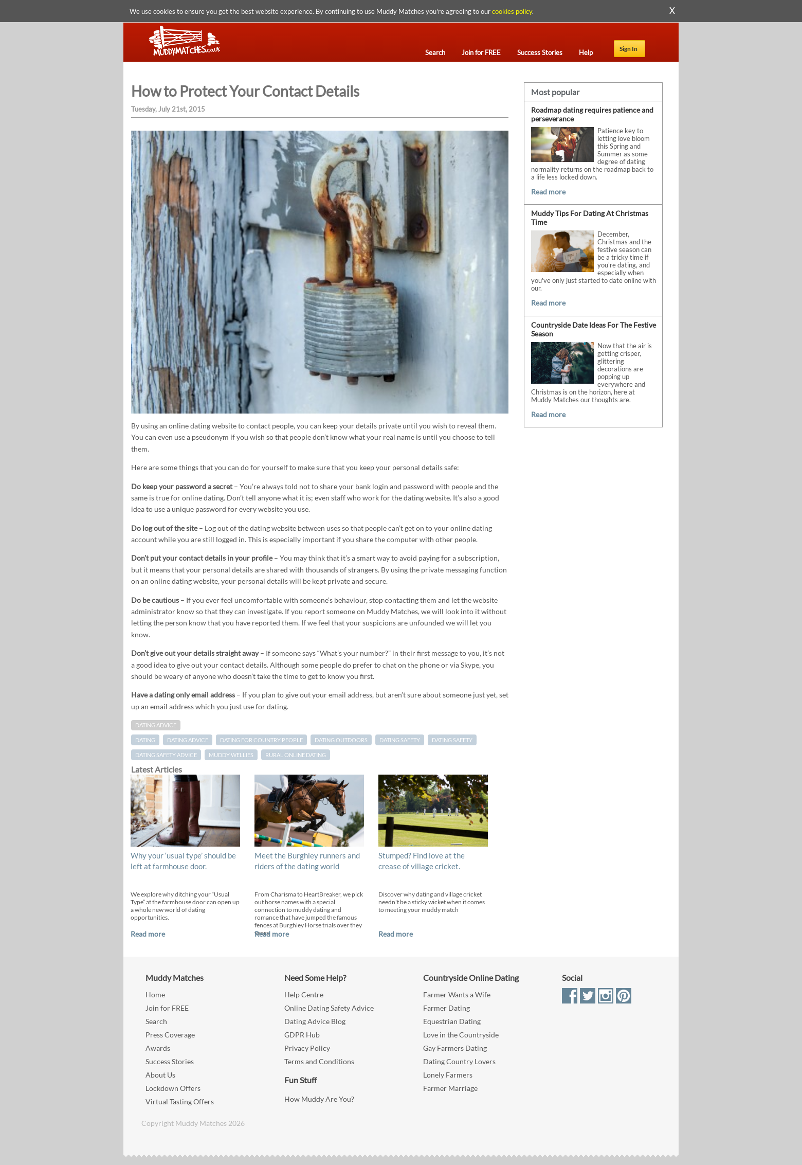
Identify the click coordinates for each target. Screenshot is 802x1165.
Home (155, 994)
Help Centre (303, 994)
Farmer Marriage (450, 1088)
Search (156, 1021)
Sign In (628, 48)
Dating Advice (155, 725)
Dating (145, 740)
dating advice (187, 740)
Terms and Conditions (319, 1061)
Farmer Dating (446, 1007)
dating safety (452, 740)
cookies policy (512, 11)
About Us (160, 1074)
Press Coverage (170, 1034)
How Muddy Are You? (319, 1099)
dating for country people (261, 740)
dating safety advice (166, 754)
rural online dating (295, 754)
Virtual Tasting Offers (179, 1101)
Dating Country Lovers (459, 1061)
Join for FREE (167, 1007)
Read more (148, 933)
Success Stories (169, 1061)
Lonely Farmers (447, 1074)
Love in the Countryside (461, 1034)
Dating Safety (399, 740)
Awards (157, 1048)
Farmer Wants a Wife (456, 994)
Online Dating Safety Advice (329, 1007)
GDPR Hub (302, 1034)
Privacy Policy (307, 1048)
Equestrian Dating (452, 1021)
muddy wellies (231, 754)
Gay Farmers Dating (455, 1048)
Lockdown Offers (172, 1088)
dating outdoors (341, 740)
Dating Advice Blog (314, 1021)
